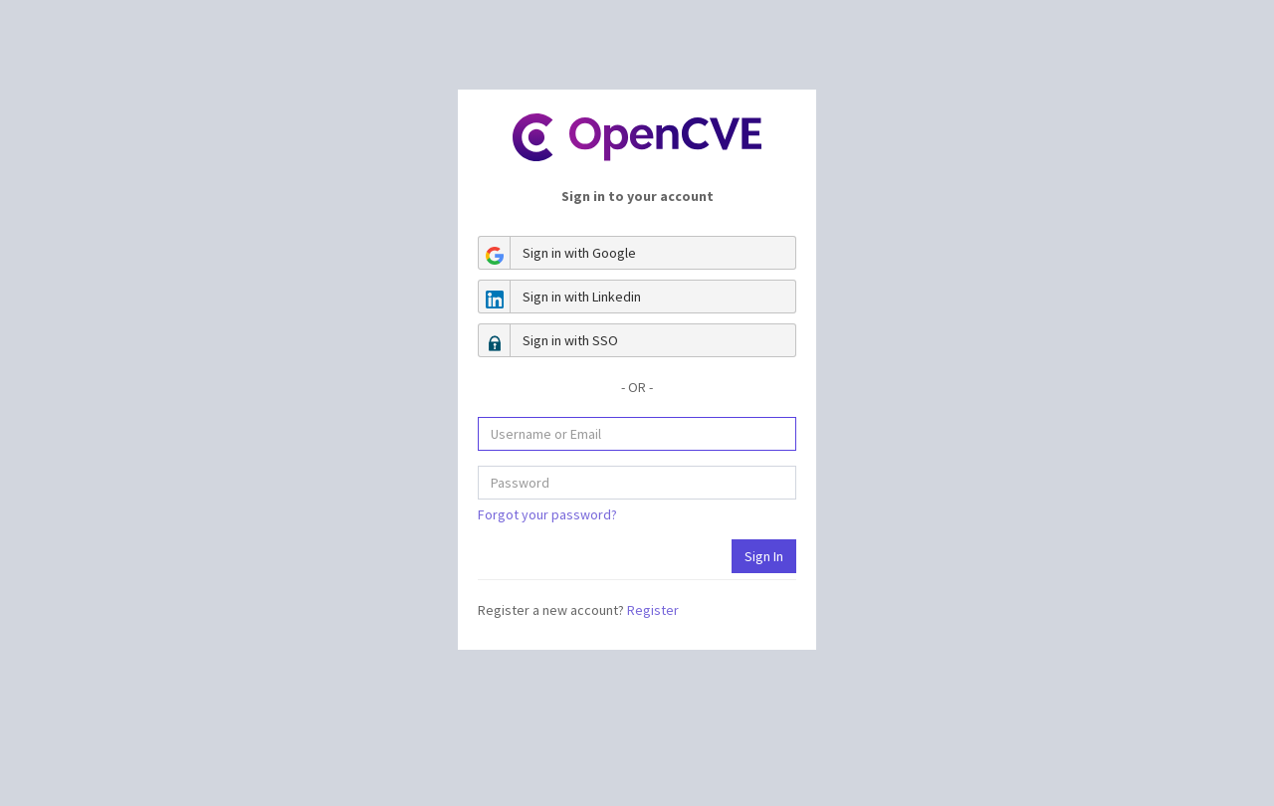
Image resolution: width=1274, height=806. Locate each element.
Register (653, 610)
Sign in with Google (557, 253)
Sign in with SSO (548, 340)
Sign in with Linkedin (560, 296)
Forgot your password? (547, 514)
